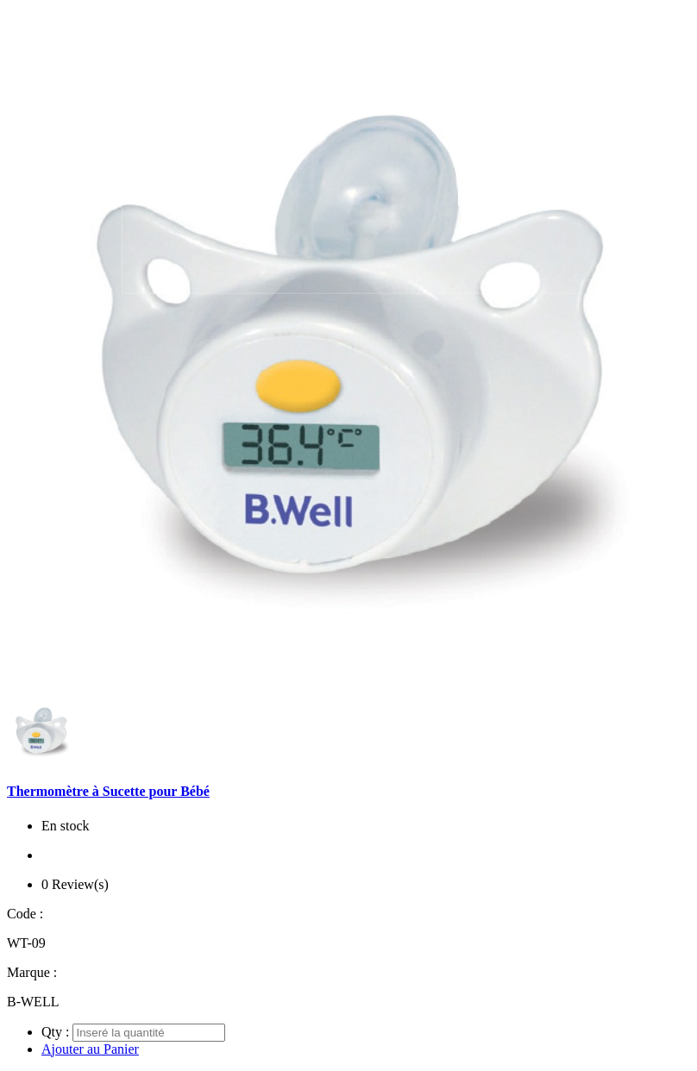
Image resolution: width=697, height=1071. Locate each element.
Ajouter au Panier (90, 1049)
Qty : (55, 1031)
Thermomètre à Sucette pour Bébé (108, 791)
